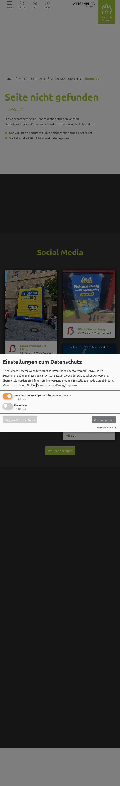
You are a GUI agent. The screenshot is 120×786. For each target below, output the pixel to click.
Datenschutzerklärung (50, 385)
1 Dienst (20, 399)
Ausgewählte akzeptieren (20, 419)
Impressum (72, 385)
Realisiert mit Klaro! (106, 427)
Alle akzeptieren (104, 419)
